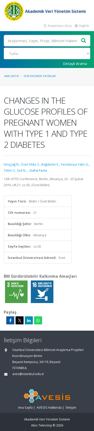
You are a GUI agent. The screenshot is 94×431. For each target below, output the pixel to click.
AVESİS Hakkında (49, 407)
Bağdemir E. (50, 164)
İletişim (71, 407)
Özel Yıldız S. (30, 164)
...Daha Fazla (37, 170)
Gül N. (21, 170)
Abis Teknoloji (41, 425)
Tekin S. (10, 170)
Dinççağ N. (11, 164)
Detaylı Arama (75, 63)
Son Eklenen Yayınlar (40, 76)
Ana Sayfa (11, 76)
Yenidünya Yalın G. (75, 164)
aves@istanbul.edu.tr (28, 374)
